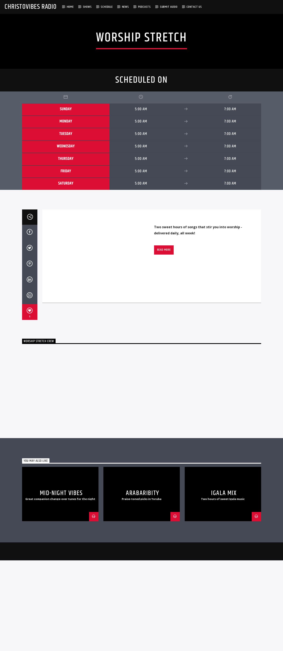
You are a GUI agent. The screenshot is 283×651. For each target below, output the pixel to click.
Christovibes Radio (30, 7)
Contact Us (194, 6)
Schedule (107, 6)
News (125, 6)
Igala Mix (223, 633)
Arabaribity (142, 633)
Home (70, 6)
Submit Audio (169, 6)
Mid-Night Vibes (61, 633)
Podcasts (144, 6)
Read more (164, 389)
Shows (87, 6)
